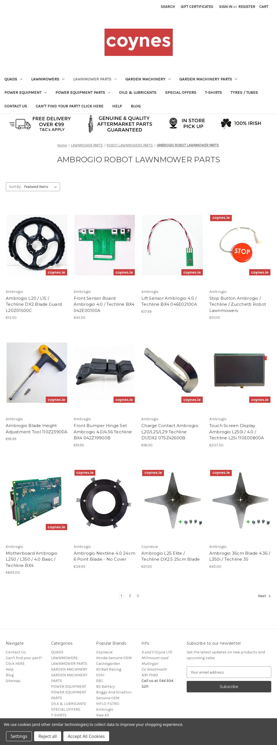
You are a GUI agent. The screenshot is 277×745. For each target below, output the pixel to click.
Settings (19, 736)
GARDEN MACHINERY (148, 79)
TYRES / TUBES (244, 92)
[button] (138, 123)
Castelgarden (108, 663)
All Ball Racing (108, 669)
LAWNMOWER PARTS (95, 79)
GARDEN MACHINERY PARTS (208, 79)
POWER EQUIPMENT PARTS (82, 92)
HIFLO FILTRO (107, 703)
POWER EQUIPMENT (25, 92)
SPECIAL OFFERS (180, 92)
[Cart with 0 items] (263, 6)
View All (102, 715)
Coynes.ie (104, 652)
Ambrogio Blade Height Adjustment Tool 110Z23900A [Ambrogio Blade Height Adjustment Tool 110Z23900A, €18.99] (37, 428)
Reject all (47, 736)
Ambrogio (104, 709)
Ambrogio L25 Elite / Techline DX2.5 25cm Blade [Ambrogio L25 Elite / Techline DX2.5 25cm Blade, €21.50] (170, 556)
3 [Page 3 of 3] (138, 595)
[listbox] (41, 187)
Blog (136, 106)
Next (264, 596)
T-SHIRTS (213, 92)
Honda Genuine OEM (114, 658)
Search (168, 6)
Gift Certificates (197, 6)
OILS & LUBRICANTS (137, 92)
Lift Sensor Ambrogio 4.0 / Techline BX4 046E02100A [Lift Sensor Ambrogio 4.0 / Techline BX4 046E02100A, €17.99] (169, 301)
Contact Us (15, 106)
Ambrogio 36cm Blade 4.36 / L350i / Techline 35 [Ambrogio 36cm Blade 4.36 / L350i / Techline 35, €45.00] (239, 556)
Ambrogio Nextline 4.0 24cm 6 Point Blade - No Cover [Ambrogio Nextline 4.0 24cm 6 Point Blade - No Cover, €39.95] (105, 556)
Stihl (100, 675)
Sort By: (15, 187)
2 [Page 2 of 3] (130, 595)
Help (117, 106)
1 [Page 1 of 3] (121, 595)
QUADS (13, 79)
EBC (99, 680)
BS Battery (105, 686)
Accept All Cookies (86, 736)
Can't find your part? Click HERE (69, 106)
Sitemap (13, 680)
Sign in (225, 6)
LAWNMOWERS (47, 79)
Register (246, 6)
